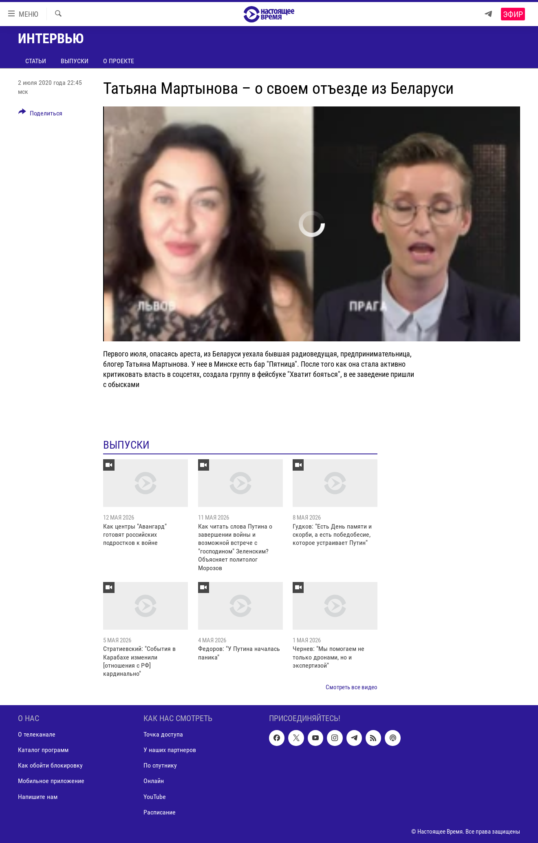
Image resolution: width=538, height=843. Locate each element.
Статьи (35, 61)
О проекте (118, 61)
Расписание (159, 812)
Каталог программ (43, 750)
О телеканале (36, 735)
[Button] (40, 114)
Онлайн (153, 781)
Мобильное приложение (51, 781)
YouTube (154, 797)
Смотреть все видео (351, 687)
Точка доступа (163, 735)
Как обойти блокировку (50, 766)
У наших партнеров (169, 750)
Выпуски (74, 61)
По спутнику (160, 766)
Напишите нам (37, 797)
